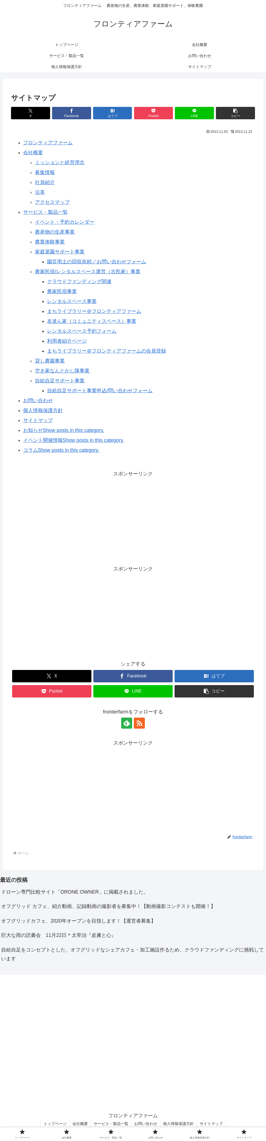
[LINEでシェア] (194, 113)
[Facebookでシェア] (71, 113)
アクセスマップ (52, 202)
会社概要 (33, 152)
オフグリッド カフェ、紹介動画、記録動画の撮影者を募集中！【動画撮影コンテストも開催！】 (108, 906)
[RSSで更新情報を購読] (139, 723)
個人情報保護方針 (43, 410)
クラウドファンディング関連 (79, 281)
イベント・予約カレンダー (64, 222)
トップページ (55, 1123)
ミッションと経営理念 (60, 162)
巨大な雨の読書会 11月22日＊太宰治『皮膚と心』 (58, 935)
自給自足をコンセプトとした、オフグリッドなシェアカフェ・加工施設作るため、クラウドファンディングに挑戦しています (132, 954)
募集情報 (45, 172)
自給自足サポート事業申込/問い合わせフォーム (100, 390)
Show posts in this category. (73, 430)
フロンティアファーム (48, 142)
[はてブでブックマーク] (112, 113)
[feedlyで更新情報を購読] (126, 723)
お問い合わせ (38, 400)
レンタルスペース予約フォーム (81, 331)
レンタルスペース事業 (72, 301)
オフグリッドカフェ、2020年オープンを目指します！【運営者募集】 (78, 921)
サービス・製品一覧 (45, 212)
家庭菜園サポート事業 (60, 252)
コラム (30, 450)
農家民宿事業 (62, 291)
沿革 (40, 192)
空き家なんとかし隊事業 (62, 371)
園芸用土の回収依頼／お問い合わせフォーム (96, 261)
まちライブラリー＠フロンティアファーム (94, 311)
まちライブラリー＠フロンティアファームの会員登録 (106, 351)
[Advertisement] (133, 517)
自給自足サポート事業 (60, 380)
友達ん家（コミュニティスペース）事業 (91, 321)
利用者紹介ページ (67, 341)
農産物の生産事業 (55, 232)
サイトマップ (38, 420)
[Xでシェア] (30, 113)
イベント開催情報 (43, 440)
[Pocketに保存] (153, 113)
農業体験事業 (50, 242)
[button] (235, 113)
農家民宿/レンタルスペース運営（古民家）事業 (87, 271)
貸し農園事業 (50, 361)
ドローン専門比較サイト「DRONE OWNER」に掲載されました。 (74, 892)
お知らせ (33, 430)
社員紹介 (45, 182)
